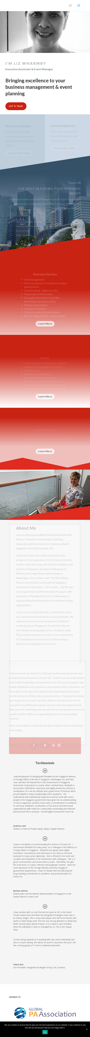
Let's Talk (16, 106)
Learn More (45, 323)
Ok (45, 1032)
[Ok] (86, 1029)
